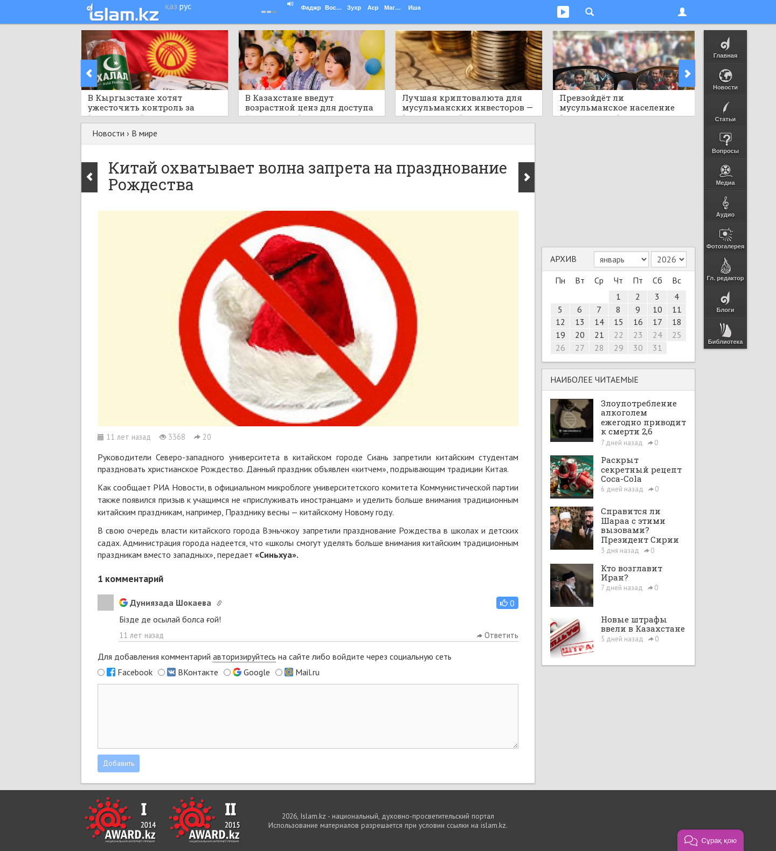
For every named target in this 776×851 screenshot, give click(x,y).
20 (580, 334)
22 (618, 334)
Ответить (497, 635)
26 (560, 347)
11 (677, 309)
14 (599, 321)
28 (599, 347)
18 (677, 321)
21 (599, 334)
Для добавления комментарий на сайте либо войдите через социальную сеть (275, 656)
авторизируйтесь (244, 656)
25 (677, 334)
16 (638, 321)
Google (257, 672)
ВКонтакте (198, 672)
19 (560, 334)
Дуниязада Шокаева (165, 602)
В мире (144, 133)
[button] (507, 603)
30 (638, 347)
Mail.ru (307, 672)
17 (657, 321)
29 (618, 347)
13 (580, 321)
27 (580, 347)
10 (657, 309)
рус (185, 6)
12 (560, 321)
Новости (108, 133)
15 (618, 321)
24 (657, 334)
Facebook (135, 672)
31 (657, 347)
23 (638, 334)
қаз (171, 6)
